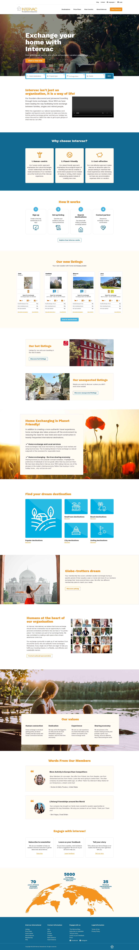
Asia (48, 929)
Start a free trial (35, 61)
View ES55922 (117, 311)
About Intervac (29, 935)
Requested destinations (23, 311)
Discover (28, 542)
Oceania (49, 935)
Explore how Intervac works (69, 240)
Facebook (74, 940)
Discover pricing (73, 589)
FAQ (26, 939)
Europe (49, 933)
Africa (49, 931)
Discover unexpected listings (85, 393)
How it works (29, 933)
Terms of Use (96, 929)
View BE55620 (35, 311)
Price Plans (28, 931)
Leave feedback (69, 853)
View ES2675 (90, 311)
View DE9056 (63, 311)
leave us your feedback (77, 935)
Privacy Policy (96, 931)
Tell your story (99, 853)
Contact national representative (39, 656)
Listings (27, 929)
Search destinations (69, 319)
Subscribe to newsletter (77, 931)
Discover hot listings (38, 359)
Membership (29, 937)
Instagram (83, 940)
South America (51, 939)
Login (119, 2)
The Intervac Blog (75, 929)
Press (71, 937)
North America (51, 937)
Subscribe (40, 853)
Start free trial (116, 9)
